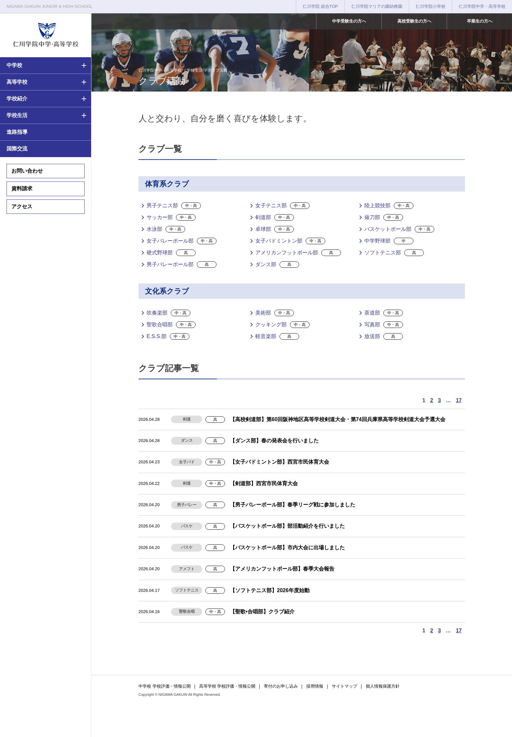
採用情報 (314, 686)
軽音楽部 (277, 336)
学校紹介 (17, 98)
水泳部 (166, 229)
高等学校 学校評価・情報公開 (227, 686)
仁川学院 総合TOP (320, 6)
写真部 (383, 324)
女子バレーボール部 (181, 241)
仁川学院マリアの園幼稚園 (376, 6)
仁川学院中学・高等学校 (482, 6)
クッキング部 (282, 324)
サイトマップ (344, 686)
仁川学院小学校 (430, 6)
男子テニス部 (174, 205)
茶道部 (383, 313)
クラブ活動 (217, 70)
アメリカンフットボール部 (298, 252)
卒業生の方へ (479, 21)
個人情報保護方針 (383, 686)
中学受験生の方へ (349, 21)
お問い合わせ (27, 171)
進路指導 (17, 132)
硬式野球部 (171, 252)
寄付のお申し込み (281, 686)
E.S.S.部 (168, 336)
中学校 (14, 65)
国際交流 (17, 148)
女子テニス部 (282, 205)
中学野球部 (388, 241)
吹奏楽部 (168, 313)
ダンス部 (277, 264)
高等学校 (17, 82)
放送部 (383, 336)
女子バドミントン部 (290, 241)
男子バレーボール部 (181, 264)
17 (459, 400)
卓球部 (274, 229)
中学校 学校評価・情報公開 (164, 686)
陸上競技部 (388, 205)
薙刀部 (383, 217)
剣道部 (274, 217)
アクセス (21, 206)
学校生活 (17, 115)
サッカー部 (171, 217)
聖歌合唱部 (171, 324)
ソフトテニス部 (394, 252)
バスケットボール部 (399, 229)
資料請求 (21, 188)
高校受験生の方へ (414, 21)
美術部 (274, 313)
